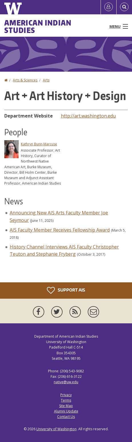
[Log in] (108, 7)
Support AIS (66, 290)
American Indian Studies (38, 26)
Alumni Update (66, 411)
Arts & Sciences (25, 80)
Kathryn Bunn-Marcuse (39, 144)
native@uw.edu (66, 382)
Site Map (66, 405)
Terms (66, 400)
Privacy (66, 394)
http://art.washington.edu (88, 116)
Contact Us (66, 416)
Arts (46, 80)
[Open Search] (124, 7)
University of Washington (56, 429)
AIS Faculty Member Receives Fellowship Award (60, 230)
